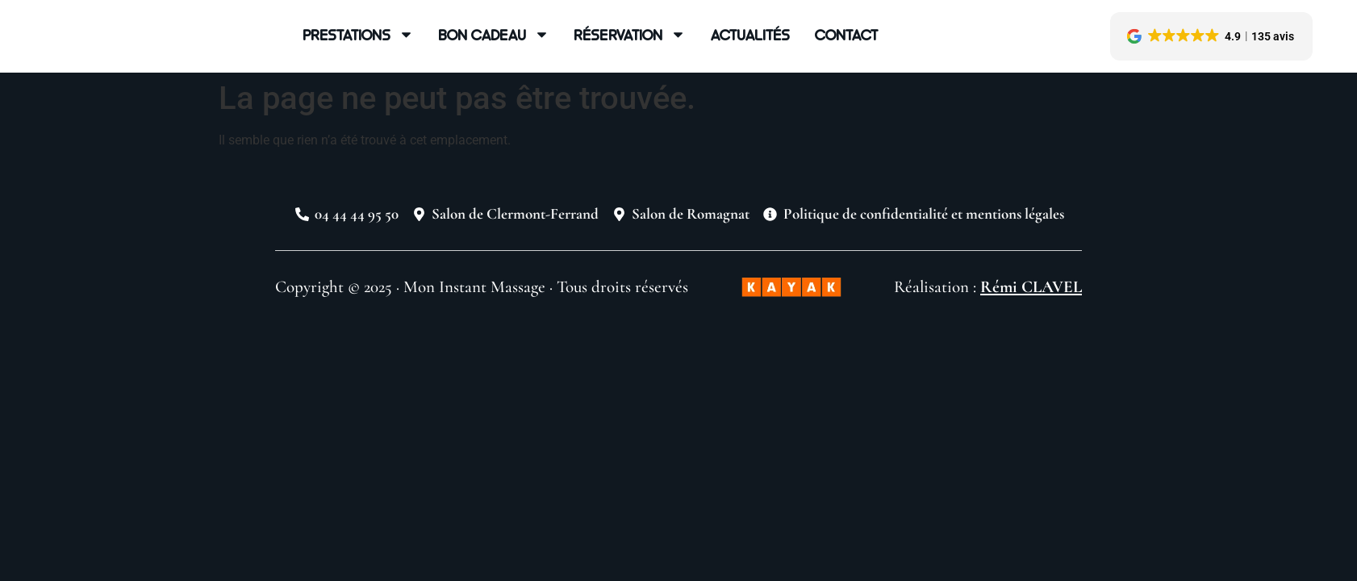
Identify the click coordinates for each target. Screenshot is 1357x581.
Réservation (630, 35)
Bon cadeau (493, 35)
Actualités (750, 34)
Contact (846, 34)
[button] (1211, 36)
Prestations (358, 35)
